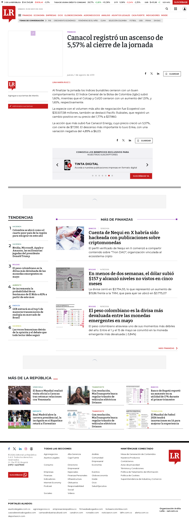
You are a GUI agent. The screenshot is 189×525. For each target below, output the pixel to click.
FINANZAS (27, 15)
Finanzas (48, 475)
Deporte (37, 411)
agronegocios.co (41, 509)
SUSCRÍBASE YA (141, 176)
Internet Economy (52, 482)
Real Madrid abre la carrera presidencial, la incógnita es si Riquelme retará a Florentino (47, 419)
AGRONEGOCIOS (92, 15)
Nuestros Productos (130, 457)
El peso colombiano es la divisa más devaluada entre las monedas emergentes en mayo (126, 315)
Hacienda (17, 227)
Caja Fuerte (73, 457)
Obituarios (73, 482)
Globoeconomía (100, 475)
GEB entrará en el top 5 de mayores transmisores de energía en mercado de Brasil (28, 313)
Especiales (73, 472)
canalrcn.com (76, 512)
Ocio (94, 482)
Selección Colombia (118, 21)
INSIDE (164, 15)
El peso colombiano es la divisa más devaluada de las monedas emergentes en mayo (29, 272)
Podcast (48, 486)
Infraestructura (75, 479)
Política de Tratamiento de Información (139, 472)
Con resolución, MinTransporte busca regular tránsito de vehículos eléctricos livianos (105, 396)
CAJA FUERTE (138, 15)
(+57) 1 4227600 (16, 465)
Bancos (154, 387)
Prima (148, 21)
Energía (16, 306)
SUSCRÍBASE (181, 2)
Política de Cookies (130, 475)
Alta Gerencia (74, 454)
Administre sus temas (21, 106)
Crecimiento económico (64, 21)
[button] (56, 165)
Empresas (48, 472)
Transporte (98, 387)
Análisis (95, 454)
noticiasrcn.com (109, 512)
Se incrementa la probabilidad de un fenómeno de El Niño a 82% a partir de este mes (30, 293)
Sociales (48, 493)
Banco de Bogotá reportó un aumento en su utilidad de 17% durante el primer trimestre (165, 395)
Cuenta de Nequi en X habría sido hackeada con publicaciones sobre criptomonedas (124, 237)
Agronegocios (51, 454)
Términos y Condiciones (132, 468)
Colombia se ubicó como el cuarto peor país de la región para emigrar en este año (30, 233)
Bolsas (16, 265)
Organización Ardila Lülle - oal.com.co (170, 509)
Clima (103, 21)
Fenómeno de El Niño (88, 21)
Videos (71, 493)
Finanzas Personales (77, 475)
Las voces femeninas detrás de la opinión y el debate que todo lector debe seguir (30, 332)
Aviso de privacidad (130, 465)
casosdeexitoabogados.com (22, 512)
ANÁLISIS (105, 15)
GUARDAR (172, 74)
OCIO (60, 15)
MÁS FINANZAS (166, 348)
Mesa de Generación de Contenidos (138, 454)
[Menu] (20, 15)
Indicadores (49, 479)
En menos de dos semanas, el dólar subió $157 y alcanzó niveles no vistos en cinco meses (131, 278)
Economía (97, 465)
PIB (49, 21)
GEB (140, 21)
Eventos (96, 472)
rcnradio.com (92, 512)
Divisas (157, 21)
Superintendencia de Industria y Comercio (141, 479)
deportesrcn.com (16, 516)
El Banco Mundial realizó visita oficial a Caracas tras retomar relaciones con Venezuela (48, 395)
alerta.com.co (141, 512)
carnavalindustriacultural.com (53, 512)
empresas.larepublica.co (64, 509)
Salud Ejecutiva (99, 486)
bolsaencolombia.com (116, 509)
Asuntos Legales (51, 457)
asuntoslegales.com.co (19, 509)
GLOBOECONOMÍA (73, 15)
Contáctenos (127, 461)
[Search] (167, 8)
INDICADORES (153, 15)
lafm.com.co (126, 512)
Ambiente (17, 285)
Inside (94, 479)
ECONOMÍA (39, 15)
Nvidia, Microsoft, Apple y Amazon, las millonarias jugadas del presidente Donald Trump (28, 252)
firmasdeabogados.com (91, 509)
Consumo (48, 465)
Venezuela (38, 387)
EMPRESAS (51, 15)
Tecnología (156, 411)
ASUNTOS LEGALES (121, 15)
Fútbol (133, 21)
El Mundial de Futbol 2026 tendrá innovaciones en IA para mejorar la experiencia (165, 419)
